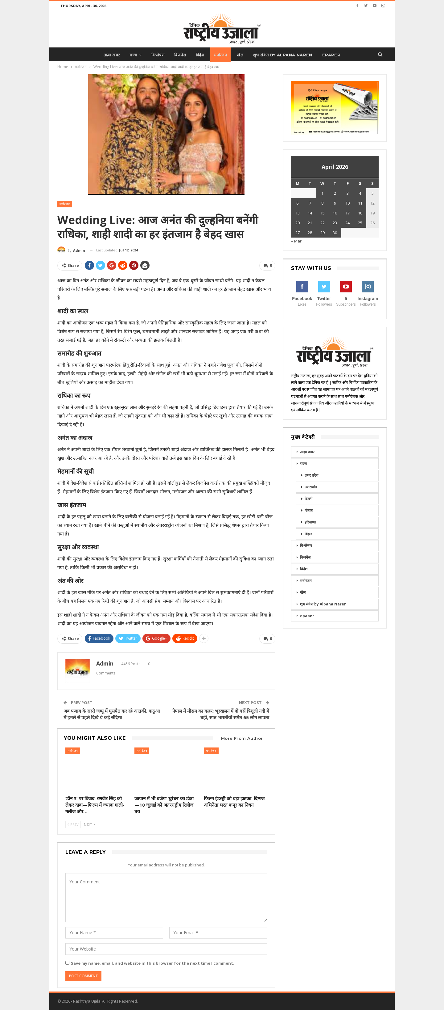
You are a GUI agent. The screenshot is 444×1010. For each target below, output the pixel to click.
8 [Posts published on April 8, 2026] (322, 203)
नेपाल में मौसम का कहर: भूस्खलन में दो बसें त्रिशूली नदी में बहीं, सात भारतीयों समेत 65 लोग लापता (220, 713)
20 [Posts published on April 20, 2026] (297, 223)
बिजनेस (179, 54)
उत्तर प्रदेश (311, 475)
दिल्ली (308, 498)
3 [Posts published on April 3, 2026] (348, 193)
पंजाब (309, 510)
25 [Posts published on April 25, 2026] (360, 223)
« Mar (296, 241)
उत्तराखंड (311, 487)
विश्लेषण (156, 54)
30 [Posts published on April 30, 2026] (335, 232)
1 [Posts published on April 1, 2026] (322, 193)
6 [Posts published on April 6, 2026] (297, 203)
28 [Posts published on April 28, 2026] (310, 232)
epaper (335, 54)
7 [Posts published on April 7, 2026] (310, 203)
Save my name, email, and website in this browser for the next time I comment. (152, 962)
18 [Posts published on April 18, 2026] (360, 213)
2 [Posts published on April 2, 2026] (335, 193)
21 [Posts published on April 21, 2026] (310, 223)
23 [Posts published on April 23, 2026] (335, 223)
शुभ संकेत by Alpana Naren (285, 54)
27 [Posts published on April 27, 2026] (297, 232)
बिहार (308, 533)
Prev (73, 823)
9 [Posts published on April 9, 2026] (335, 203)
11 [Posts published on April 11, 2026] (360, 203)
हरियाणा (310, 522)
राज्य (130, 54)
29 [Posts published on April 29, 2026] (322, 232)
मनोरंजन (221, 54)
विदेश (200, 54)
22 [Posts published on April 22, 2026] (322, 223)
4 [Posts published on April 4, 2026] (360, 193)
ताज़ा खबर (108, 54)
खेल (242, 54)
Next (89, 823)
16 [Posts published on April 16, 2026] (335, 213)
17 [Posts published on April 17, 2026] (347, 213)
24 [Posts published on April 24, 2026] (347, 223)
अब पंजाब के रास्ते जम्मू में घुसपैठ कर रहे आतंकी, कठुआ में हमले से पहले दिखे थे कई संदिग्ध (112, 713)
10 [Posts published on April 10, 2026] (347, 203)
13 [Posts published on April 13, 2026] (297, 213)
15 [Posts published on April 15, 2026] (322, 213)
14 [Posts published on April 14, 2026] (310, 213)
